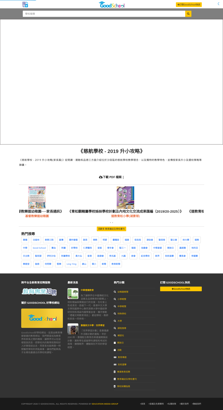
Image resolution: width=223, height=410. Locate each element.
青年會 (110, 247)
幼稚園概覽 (121, 291)
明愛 (105, 239)
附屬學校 (65, 255)
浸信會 (149, 239)
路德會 (100, 255)
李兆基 (112, 255)
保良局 (137, 239)
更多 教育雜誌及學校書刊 (111, 228)
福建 (127, 239)
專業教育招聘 (122, 371)
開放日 (170, 247)
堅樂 (59, 263)
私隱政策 (171, 403)
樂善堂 (26, 263)
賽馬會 (182, 255)
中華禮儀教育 (87, 290)
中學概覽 (120, 306)
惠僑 (25, 239)
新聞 (104, 263)
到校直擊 (169, 255)
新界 (157, 255)
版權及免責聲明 (156, 403)
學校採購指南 (122, 386)
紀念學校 (145, 255)
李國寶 (194, 255)
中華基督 (157, 247)
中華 (25, 247)
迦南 (37, 263)
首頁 (142, 403)
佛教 (95, 239)
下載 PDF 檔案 (112, 177)
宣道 (99, 247)
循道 (133, 247)
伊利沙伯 (51, 255)
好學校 (74, 247)
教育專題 (120, 357)
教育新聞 (116, 263)
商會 (133, 255)
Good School (39, 247)
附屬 (63, 247)
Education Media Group (105, 403)
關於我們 (184, 403)
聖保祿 (162, 239)
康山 (84, 263)
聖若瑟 (38, 255)
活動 (118, 349)
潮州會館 (73, 239)
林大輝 (186, 239)
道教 (197, 239)
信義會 (144, 247)
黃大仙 (78, 255)
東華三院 (49, 239)
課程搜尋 (120, 328)
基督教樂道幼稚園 (45, 216)
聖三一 (122, 247)
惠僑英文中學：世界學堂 (93, 325)
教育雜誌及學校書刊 (125, 379)
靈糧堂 (116, 239)
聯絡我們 (196, 403)
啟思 (85, 239)
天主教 (26, 255)
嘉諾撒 (182, 247)
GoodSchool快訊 (181, 288)
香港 (89, 255)
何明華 (48, 263)
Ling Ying (72, 263)
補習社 (119, 335)
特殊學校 (120, 313)
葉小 (94, 263)
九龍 (123, 255)
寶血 (53, 247)
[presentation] (110, 222)
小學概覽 (120, 299)
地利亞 (194, 247)
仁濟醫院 (87, 247)
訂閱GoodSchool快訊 (188, 4)
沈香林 (36, 239)
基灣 (61, 239)
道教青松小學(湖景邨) (134, 216)
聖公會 (174, 239)
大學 (118, 320)
